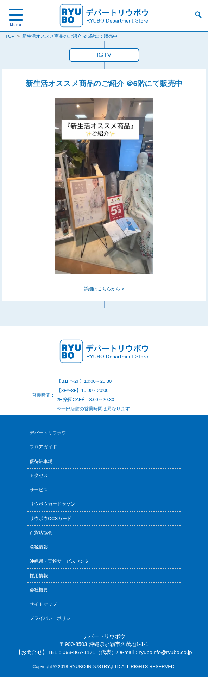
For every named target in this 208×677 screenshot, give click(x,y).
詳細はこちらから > (104, 288)
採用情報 (39, 575)
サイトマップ (43, 604)
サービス (39, 489)
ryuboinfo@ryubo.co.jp (165, 652)
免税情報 (39, 547)
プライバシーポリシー (52, 618)
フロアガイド (43, 446)
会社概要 (39, 589)
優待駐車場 (41, 461)
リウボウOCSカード (50, 518)
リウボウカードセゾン (52, 504)
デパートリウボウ (48, 432)
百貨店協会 (41, 532)
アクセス (39, 475)
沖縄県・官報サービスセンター (62, 561)
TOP (9, 36)
